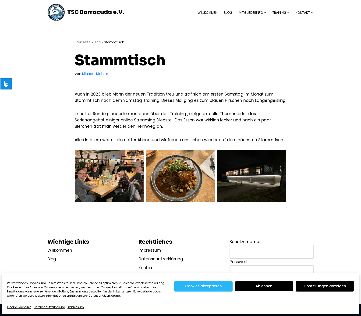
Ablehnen (264, 286)
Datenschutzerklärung (49, 307)
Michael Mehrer (95, 73)
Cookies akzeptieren (203, 286)
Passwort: (239, 261)
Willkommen (207, 12)
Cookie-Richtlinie (19, 307)
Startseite (83, 42)
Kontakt (146, 268)
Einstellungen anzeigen (325, 286)
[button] (265, 13)
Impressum (75, 307)
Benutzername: (245, 241)
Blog (228, 12)
